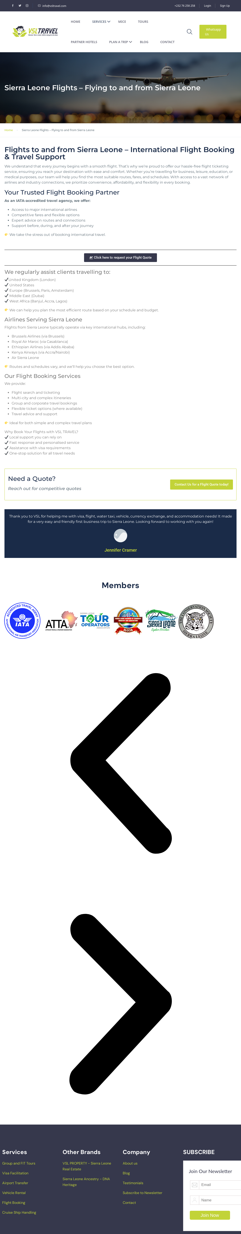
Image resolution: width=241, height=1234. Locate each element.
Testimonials (133, 1183)
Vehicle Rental (14, 1192)
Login (207, 6)
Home (75, 21)
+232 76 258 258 (185, 6)
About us (130, 1163)
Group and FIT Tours (18, 1163)
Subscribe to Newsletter (142, 1192)
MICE (122, 21)
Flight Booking (13, 1202)
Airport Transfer (15, 1183)
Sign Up (225, 6)
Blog (144, 42)
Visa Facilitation (15, 1173)
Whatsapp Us (213, 31)
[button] (120, 763)
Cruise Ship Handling (19, 1212)
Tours (143, 21)
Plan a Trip (120, 42)
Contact (167, 42)
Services (101, 21)
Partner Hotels (84, 42)
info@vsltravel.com (52, 6)
